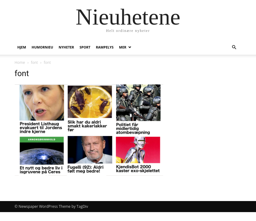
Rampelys (104, 47)
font (34, 62)
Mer (122, 47)
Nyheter (66, 47)
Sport (84, 47)
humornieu (42, 47)
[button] (234, 47)
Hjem (21, 47)
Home (20, 62)
